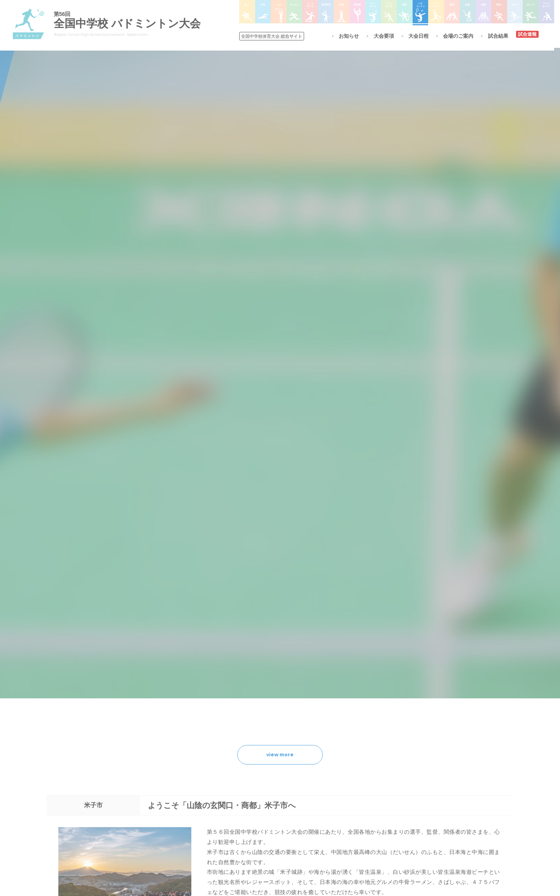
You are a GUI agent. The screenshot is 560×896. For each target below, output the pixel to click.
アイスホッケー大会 (380, 814)
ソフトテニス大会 (318, 784)
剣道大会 (368, 763)
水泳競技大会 (259, 774)
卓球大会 (308, 794)
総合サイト (272, 36)
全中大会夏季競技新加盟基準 (190, 784)
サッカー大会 (259, 794)
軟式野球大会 (259, 814)
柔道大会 (308, 824)
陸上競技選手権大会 (266, 763)
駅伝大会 (368, 784)
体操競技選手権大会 (266, 824)
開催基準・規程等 (178, 774)
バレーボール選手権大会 (325, 774)
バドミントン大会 (318, 804)
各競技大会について (267, 742)
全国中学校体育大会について (193, 742)
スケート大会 (373, 804)
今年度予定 (171, 763)
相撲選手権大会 (375, 774)
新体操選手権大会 (318, 763)
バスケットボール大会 (268, 784)
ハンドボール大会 (263, 804)
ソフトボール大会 (318, 814)
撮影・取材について (181, 794)
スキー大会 (370, 794)
